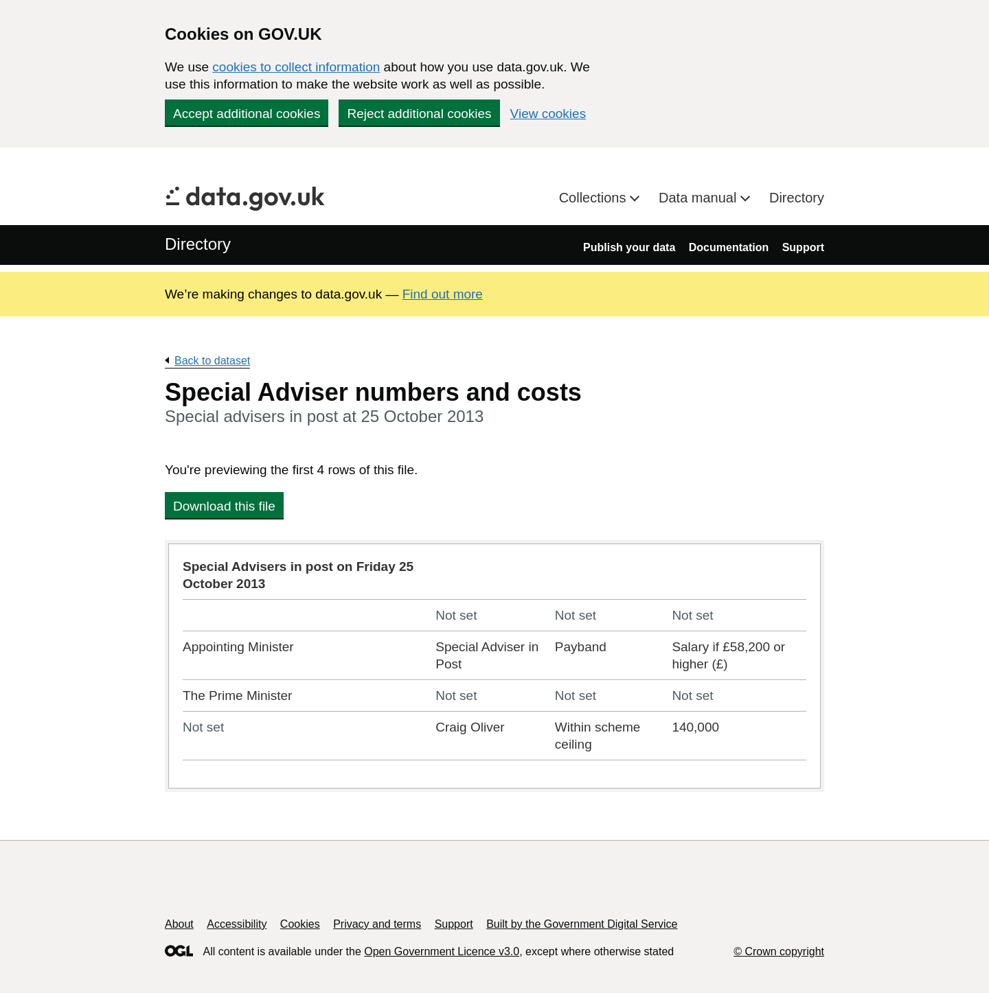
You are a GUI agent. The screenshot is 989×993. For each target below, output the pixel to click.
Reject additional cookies (419, 113)
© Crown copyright (779, 951)
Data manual (699, 197)
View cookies (548, 113)
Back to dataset (212, 360)
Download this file (224, 506)
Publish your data (629, 247)
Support (803, 247)
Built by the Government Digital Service (581, 924)
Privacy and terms (377, 924)
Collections (594, 197)
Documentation (729, 247)
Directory (796, 197)
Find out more (442, 294)
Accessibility (236, 924)
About (179, 924)
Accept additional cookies (246, 113)
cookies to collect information (296, 67)
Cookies (300, 924)
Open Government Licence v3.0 (441, 951)
